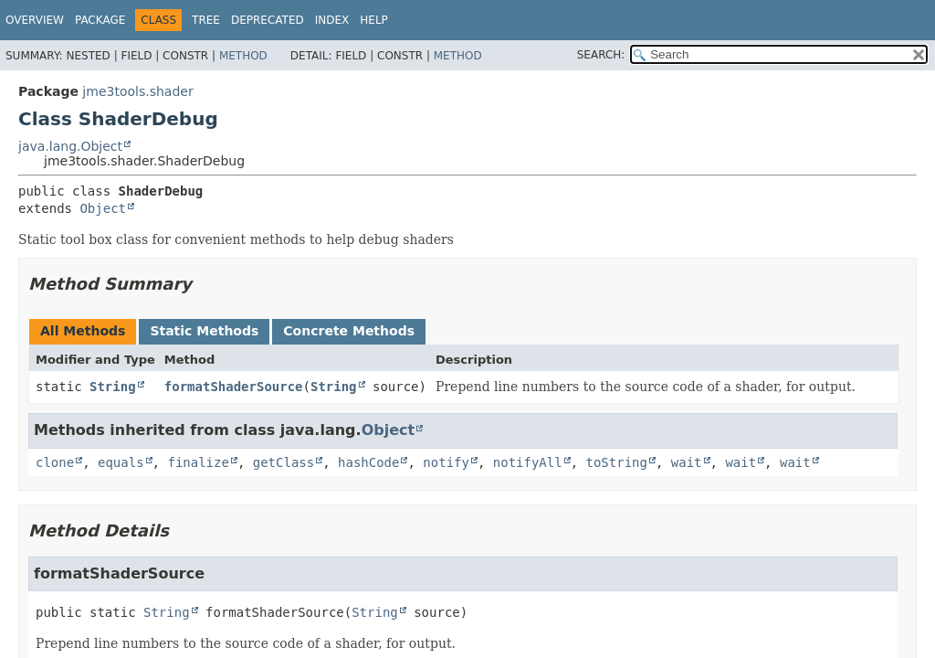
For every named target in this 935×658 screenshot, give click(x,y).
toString (616, 462)
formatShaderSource (233, 386)
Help (374, 20)
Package (100, 20)
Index (332, 20)
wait (686, 462)
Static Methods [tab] (204, 331)
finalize (197, 462)
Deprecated (267, 20)
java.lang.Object (70, 146)
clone (55, 462)
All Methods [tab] (82, 331)
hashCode (368, 462)
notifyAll (527, 462)
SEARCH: (601, 54)
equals (121, 462)
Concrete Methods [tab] (349, 331)
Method (243, 55)
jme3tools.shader (137, 91)
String (112, 386)
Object (102, 208)
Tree (206, 20)
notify (446, 462)
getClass (283, 462)
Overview (34, 20)
